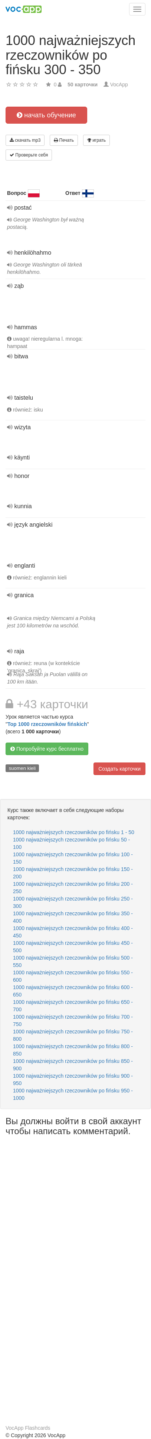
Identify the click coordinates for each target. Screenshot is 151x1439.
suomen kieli (22, 768)
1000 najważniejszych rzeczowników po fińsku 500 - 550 (73, 961)
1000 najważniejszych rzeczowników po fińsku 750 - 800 (73, 1035)
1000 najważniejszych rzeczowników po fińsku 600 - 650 (73, 991)
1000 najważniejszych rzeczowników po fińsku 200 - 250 (73, 887)
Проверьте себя (29, 155)
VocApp (119, 84)
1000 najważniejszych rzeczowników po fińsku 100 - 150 (73, 858)
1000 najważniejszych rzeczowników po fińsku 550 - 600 (73, 976)
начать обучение (46, 115)
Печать (64, 140)
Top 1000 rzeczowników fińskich (47, 724)
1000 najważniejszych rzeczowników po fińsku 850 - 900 (73, 1064)
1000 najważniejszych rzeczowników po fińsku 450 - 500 (73, 946)
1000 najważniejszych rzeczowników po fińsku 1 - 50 (73, 832)
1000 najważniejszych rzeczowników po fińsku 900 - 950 (73, 1079)
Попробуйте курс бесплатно (46, 749)
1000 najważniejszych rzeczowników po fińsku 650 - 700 (73, 1005)
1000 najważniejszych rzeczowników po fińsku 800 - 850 (73, 1050)
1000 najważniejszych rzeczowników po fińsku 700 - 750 (73, 1020)
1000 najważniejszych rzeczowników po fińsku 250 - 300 (73, 902)
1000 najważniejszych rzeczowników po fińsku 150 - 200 (73, 872)
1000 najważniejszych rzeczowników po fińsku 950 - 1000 (73, 1094)
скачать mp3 (25, 140)
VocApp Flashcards (28, 1428)
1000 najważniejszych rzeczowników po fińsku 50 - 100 (71, 843)
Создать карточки (119, 769)
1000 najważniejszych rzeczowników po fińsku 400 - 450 (73, 932)
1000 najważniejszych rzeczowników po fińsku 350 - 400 (73, 917)
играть (96, 140)
